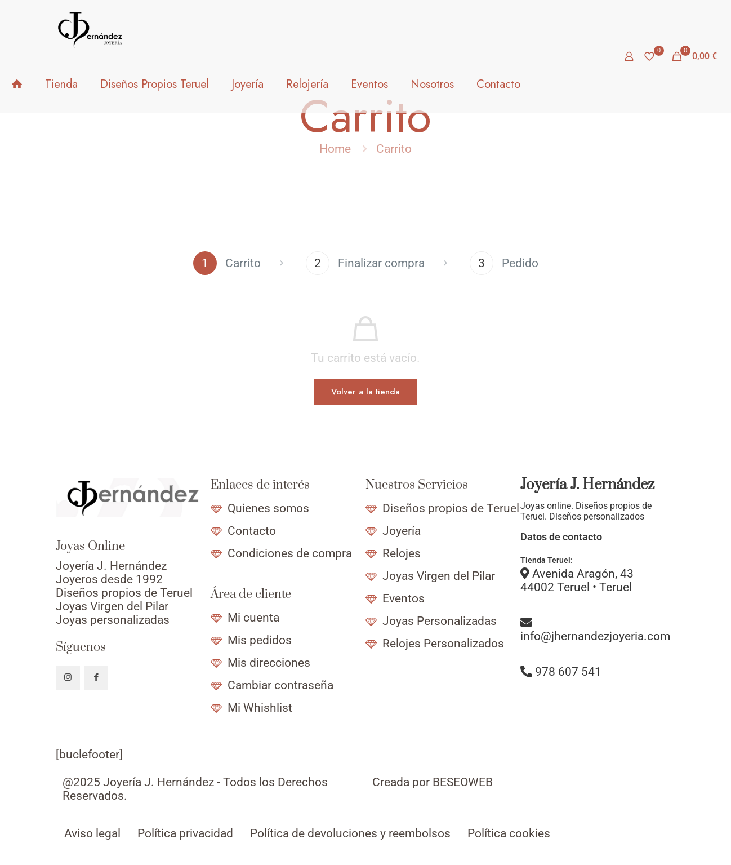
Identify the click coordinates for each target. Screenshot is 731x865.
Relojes (401, 553)
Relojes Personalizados (443, 643)
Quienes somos (268, 508)
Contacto (252, 531)
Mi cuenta (253, 617)
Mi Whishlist (260, 708)
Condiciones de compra (290, 553)
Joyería (401, 531)
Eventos (403, 598)
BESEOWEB (463, 782)
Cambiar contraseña (280, 685)
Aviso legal (92, 833)
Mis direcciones (269, 662)
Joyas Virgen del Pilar (438, 576)
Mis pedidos (260, 640)
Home (335, 149)
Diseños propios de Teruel (450, 508)
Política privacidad (185, 833)
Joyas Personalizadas (439, 621)
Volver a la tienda (365, 391)
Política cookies (508, 833)
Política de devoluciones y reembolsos (350, 833)
